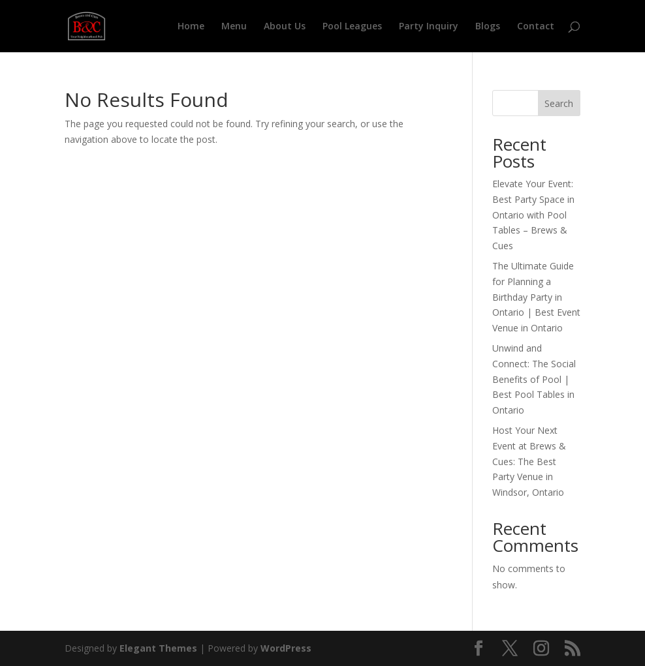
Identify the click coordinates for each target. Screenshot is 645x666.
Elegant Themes (158, 648)
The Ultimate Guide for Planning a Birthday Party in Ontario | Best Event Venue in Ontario (536, 297)
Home (191, 27)
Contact (535, 27)
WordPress (285, 648)
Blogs (487, 27)
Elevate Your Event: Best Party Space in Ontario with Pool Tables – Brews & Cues (533, 214)
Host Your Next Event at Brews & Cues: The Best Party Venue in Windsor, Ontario (529, 461)
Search (558, 103)
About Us (285, 27)
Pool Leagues (352, 27)
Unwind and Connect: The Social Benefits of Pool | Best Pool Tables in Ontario (534, 379)
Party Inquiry (428, 27)
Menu (234, 27)
